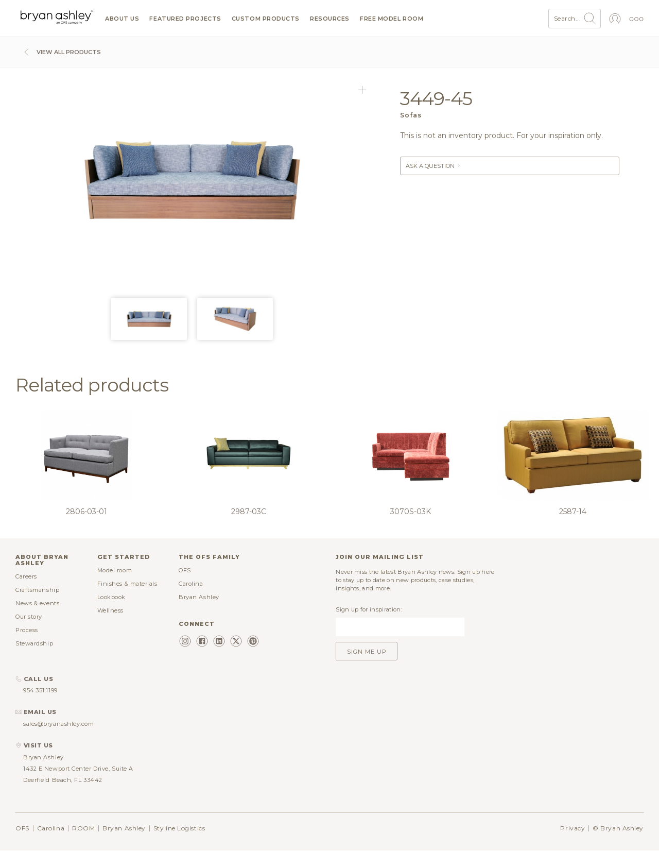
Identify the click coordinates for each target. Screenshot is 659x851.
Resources (330, 19)
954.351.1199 (40, 690)
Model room (114, 570)
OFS (185, 570)
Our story (28, 616)
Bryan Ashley (199, 597)
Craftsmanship (37, 589)
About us (122, 19)
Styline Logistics (179, 828)
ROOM (83, 828)
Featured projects (185, 19)
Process (26, 630)
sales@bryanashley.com (58, 723)
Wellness (110, 610)
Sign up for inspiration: (369, 609)
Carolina (191, 583)
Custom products (266, 19)
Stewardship (34, 643)
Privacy (572, 828)
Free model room (391, 19)
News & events (37, 603)
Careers (26, 576)
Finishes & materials (127, 583)
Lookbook (111, 597)
